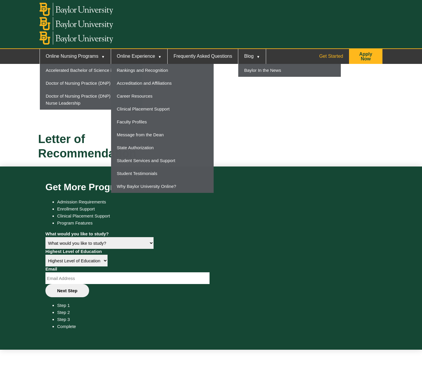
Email (51, 268)
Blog (248, 56)
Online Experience (136, 56)
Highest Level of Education (73, 251)
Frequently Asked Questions (202, 56)
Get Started (331, 56)
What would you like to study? (77, 233)
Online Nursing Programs (72, 56)
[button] (365, 56)
